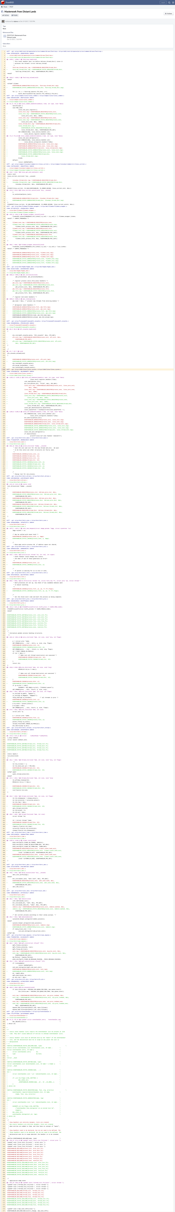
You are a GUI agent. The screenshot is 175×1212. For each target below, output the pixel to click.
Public (16, 15)
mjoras (16, 21)
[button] (173, 2)
